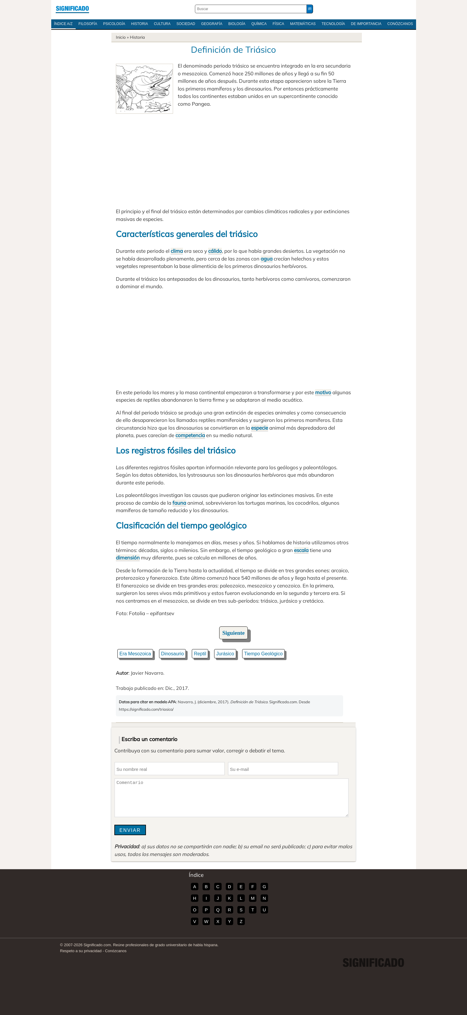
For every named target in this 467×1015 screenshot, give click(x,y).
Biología (236, 24)
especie (259, 428)
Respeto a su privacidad (81, 951)
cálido (215, 251)
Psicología (114, 24)
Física (278, 24)
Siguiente (233, 633)
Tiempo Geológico (263, 653)
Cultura (162, 24)
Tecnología (333, 24)
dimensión (128, 557)
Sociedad (185, 24)
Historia (139, 24)
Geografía (211, 24)
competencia (190, 435)
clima (177, 251)
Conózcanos (400, 24)
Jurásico (225, 653)
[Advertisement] (233, 158)
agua (267, 258)
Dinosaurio (172, 653)
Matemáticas (303, 24)
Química (259, 24)
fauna (179, 503)
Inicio (121, 37)
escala (301, 550)
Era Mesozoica (135, 653)
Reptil (200, 653)
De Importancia (366, 24)
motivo (323, 392)
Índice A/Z (63, 24)
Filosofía (88, 24)
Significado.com (72, 9)
